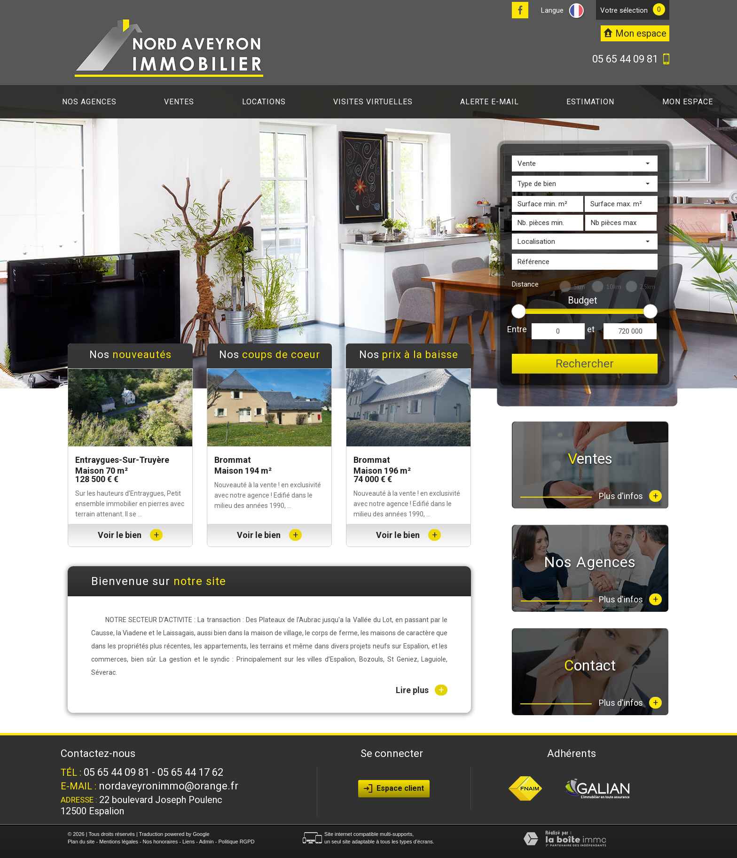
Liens (188, 841)
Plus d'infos (630, 496)
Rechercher (585, 363)
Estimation (590, 101)
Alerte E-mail (489, 101)
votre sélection (624, 10)
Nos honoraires (160, 841)
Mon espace (687, 101)
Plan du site (81, 841)
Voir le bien (130, 535)
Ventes (179, 101)
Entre (517, 329)
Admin (206, 841)
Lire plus (421, 690)
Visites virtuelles (373, 101)
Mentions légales (118, 841)
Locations (264, 101)
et (591, 329)
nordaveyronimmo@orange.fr (168, 786)
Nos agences (89, 101)
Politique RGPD (236, 841)
